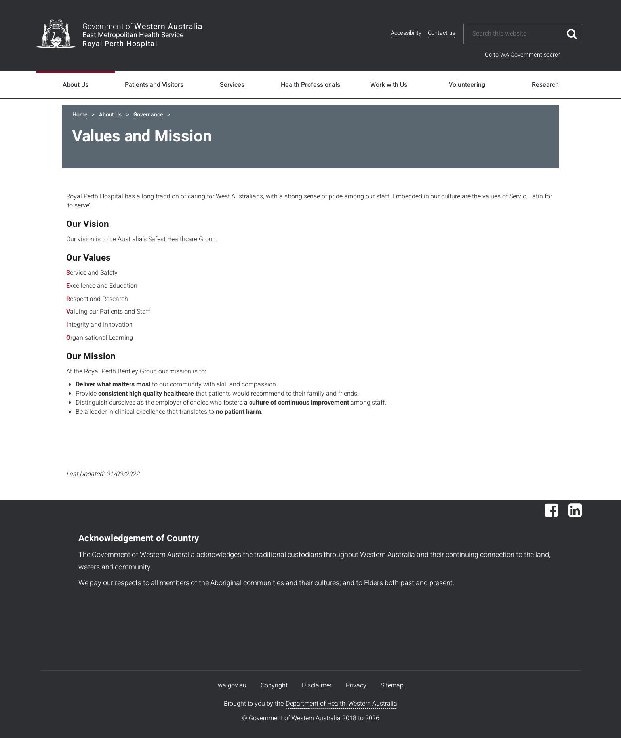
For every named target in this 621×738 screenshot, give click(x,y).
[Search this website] (517, 34)
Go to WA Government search (523, 55)
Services (232, 84)
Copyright (274, 685)
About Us (75, 84)
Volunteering (467, 84)
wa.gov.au (232, 685)
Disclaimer (316, 685)
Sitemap (392, 685)
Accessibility (406, 33)
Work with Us (388, 84)
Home (79, 114)
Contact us (441, 33)
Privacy (356, 685)
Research (545, 84)
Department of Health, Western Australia (341, 703)
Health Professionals (310, 84)
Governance (148, 114)
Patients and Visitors (154, 84)
